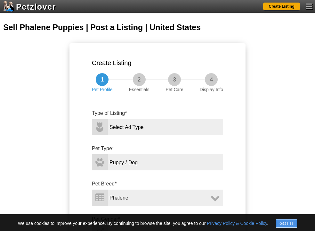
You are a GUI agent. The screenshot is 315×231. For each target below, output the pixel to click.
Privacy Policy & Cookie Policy (237, 223)
